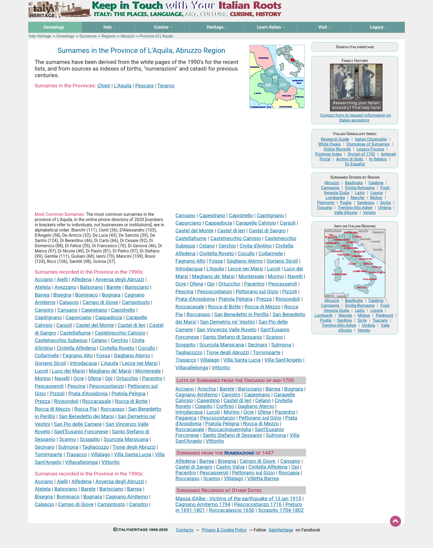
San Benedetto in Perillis (241, 314)
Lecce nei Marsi (139, 363)
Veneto (369, 212)
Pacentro (152, 378)
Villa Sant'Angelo (283, 360)
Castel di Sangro (267, 230)
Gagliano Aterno (132, 355)
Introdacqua (83, 363)
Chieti (103, 85)
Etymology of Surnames (368, 144)
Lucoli (41, 371)
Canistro (44, 310)
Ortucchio (127, 378)
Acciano (44, 279)
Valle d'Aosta (345, 212)
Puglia (346, 202)
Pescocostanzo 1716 (258, 504)
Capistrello (123, 310)
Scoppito (90, 439)
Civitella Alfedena (76, 348)
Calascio (69, 302)
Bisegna (62, 295)
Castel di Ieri (237, 400)
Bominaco (86, 295)
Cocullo (146, 348)
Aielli (62, 279)
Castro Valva (230, 467)
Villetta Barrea (263, 478)
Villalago (100, 454)
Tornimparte (48, 454)
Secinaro (44, 447)
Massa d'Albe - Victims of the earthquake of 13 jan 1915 (238, 498)
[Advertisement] (170, 157)
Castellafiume (75, 333)
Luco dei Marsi (68, 371)
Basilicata (354, 182)
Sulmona (68, 447)
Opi (108, 378)
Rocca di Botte (131, 401)
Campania (330, 187)
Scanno (67, 439)
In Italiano (378, 159)
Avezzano (65, 287)
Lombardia (335, 197)
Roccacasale (96, 401)
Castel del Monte (95, 325)
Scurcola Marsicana (126, 439)
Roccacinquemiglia (229, 429)
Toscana (324, 207)
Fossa (103, 355)
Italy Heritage (40, 36)
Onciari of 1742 (361, 154)
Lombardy (324, 315)
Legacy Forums (370, 149)
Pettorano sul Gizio (257, 291)
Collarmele (47, 355)
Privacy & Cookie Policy (224, 530)
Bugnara (111, 295)
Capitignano (48, 317)
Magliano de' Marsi (110, 371)
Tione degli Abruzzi (133, 447)
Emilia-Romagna (360, 187)
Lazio (360, 192)
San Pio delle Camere (78, 424)
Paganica (185, 418)
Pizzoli (57, 393)
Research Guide (335, 139)
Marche (357, 197)
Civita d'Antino (256, 246)
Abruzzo (127, 36)
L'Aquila (123, 85)
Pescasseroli (49, 386)
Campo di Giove (100, 302)
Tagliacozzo (95, 447)
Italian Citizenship (371, 139)
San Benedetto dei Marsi (86, 416)
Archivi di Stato (349, 159)
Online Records (337, 149)
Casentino (208, 400)
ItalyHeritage (281, 530)
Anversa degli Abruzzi (119, 279)
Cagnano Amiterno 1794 (202, 504)
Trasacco (76, 454)
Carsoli (64, 325)
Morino (43, 378)
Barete (114, 287)
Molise (376, 197)
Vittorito (110, 462)
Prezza (42, 401)
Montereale (148, 371)
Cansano (67, 310)
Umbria (384, 207)
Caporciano (79, 317)
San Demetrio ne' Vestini (227, 322)
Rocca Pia (85, 409)
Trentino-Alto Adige (355, 207)
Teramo (165, 85)
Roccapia (289, 473)
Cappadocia (108, 317)
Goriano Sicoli (50, 363)
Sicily (362, 320)
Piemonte (325, 202)
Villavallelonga (81, 462)
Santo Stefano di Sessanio (232, 337)
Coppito (204, 406)
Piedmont (384, 315)
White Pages (329, 144)
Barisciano (137, 287)
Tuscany (380, 320)
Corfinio (225, 406)
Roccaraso (113, 409)
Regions (108, 36)
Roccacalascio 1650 (231, 510)
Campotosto (136, 302)
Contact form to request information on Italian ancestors (355, 118)
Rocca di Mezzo (52, 409)
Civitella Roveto (117, 348)
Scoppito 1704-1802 (281, 510)
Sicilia (385, 202)
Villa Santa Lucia (132, 454)
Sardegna (365, 202)
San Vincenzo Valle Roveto (227, 329)
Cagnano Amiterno (127, 496)
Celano (99, 340)
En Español (355, 164)
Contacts (185, 530)
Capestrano (94, 310)
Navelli (62, 378)
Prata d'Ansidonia (88, 393)
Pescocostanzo (106, 386)
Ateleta (43, 287)
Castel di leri (132, 325)
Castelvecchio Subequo (61, 340)
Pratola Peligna (128, 393)
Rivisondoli (66, 401)
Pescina (76, 386)
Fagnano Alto (78, 355)
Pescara (144, 85)
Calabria (375, 182)
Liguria (376, 192)
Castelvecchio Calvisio (120, 333)
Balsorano (91, 287)
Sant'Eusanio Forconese (81, 431)
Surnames (87, 36)
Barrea (42, 295)
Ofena (94, 378)
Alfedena (82, 279)
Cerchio (119, 340)
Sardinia (344, 320)
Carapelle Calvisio (256, 223)
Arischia (206, 389)
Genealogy (65, 36)
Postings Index (328, 154)
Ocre (78, 378)
